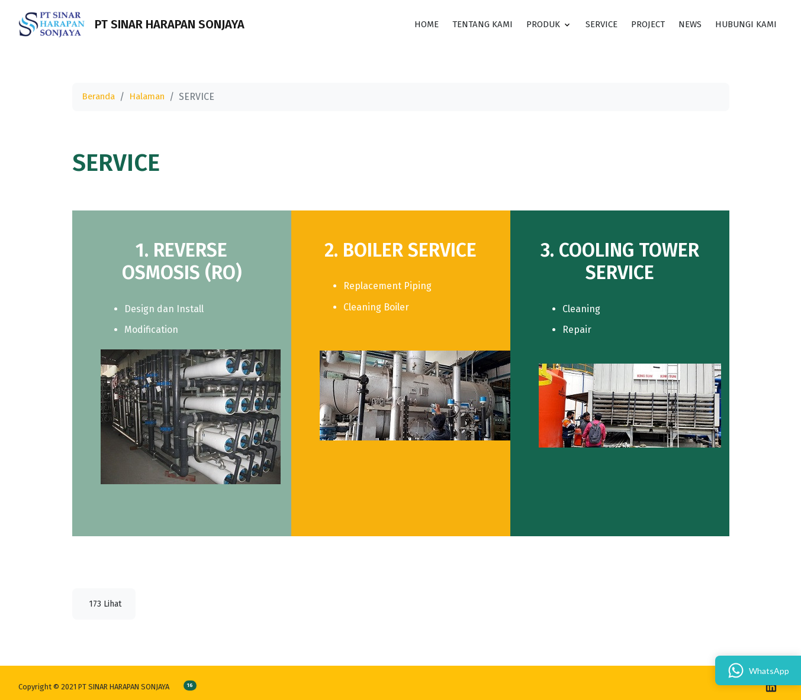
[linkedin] (771, 687)
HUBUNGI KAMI (744, 27)
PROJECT (641, 27)
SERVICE (591, 27)
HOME (405, 27)
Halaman (152, 96)
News (686, 27)
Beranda (100, 96)
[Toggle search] (266, 27)
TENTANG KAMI (464, 27)
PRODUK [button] (529, 27)
